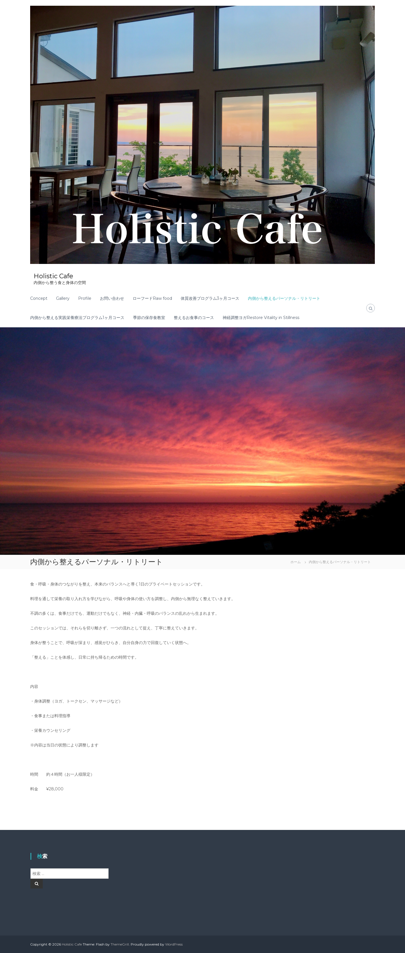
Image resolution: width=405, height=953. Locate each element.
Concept (38, 298)
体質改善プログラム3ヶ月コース (210, 298)
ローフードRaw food (152, 298)
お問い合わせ (112, 298)
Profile (84, 298)
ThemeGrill (120, 944)
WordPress (174, 944)
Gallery (63, 298)
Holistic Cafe (53, 276)
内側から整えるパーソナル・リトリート (284, 298)
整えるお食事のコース (194, 317)
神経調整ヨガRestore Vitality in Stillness (261, 317)
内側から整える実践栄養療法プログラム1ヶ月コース (77, 317)
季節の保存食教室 (149, 317)
